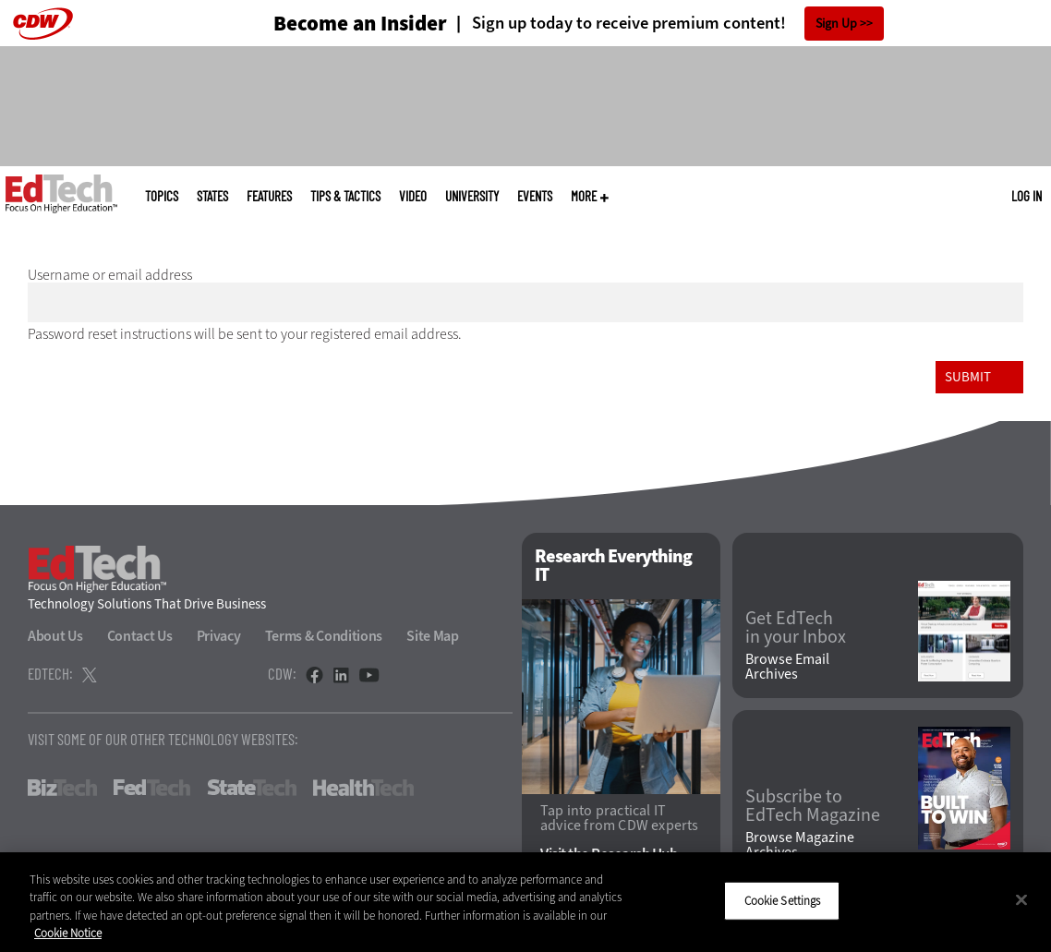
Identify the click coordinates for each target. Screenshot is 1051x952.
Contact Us (140, 635)
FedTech (152, 787)
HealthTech (363, 787)
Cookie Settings (782, 901)
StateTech (251, 787)
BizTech (62, 787)
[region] (525, 902)
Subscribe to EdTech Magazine (812, 806)
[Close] (1021, 899)
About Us (55, 635)
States (212, 196)
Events (534, 196)
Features (269, 196)
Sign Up (836, 23)
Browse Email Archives (787, 666)
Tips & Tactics (345, 196)
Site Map (432, 635)
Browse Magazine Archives (799, 845)
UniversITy (472, 196)
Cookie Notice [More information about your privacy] (68, 933)
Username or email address (110, 274)
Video (413, 196)
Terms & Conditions (324, 635)
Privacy (219, 635)
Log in (1026, 195)
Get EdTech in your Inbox (795, 627)
